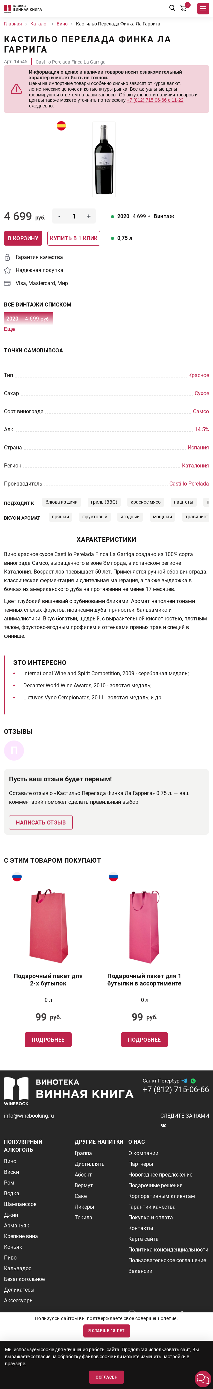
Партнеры (140, 1164)
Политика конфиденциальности (168, 1249)
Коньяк (13, 1247)
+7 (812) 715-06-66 (176, 1089)
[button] (203, 1379)
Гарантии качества (152, 1207)
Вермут (84, 1185)
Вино (10, 1161)
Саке (81, 1196)
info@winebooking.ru (29, 1116)
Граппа (83, 1153)
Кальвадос (17, 1268)
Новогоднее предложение (160, 1174)
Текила (83, 1217)
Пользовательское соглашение (167, 1260)
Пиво (10, 1257)
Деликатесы (19, 1290)
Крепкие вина (21, 1236)
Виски (11, 1172)
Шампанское (20, 1204)
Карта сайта (143, 1239)
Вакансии (140, 1271)
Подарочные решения (155, 1185)
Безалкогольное (24, 1279)
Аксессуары (19, 1300)
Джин (11, 1215)
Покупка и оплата (150, 1217)
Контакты (140, 1228)
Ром (9, 1183)
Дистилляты (90, 1164)
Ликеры (84, 1207)
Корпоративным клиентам (161, 1196)
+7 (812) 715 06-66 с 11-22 (155, 100)
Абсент (83, 1174)
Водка (11, 1193)
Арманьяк (16, 1225)
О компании (143, 1153)
